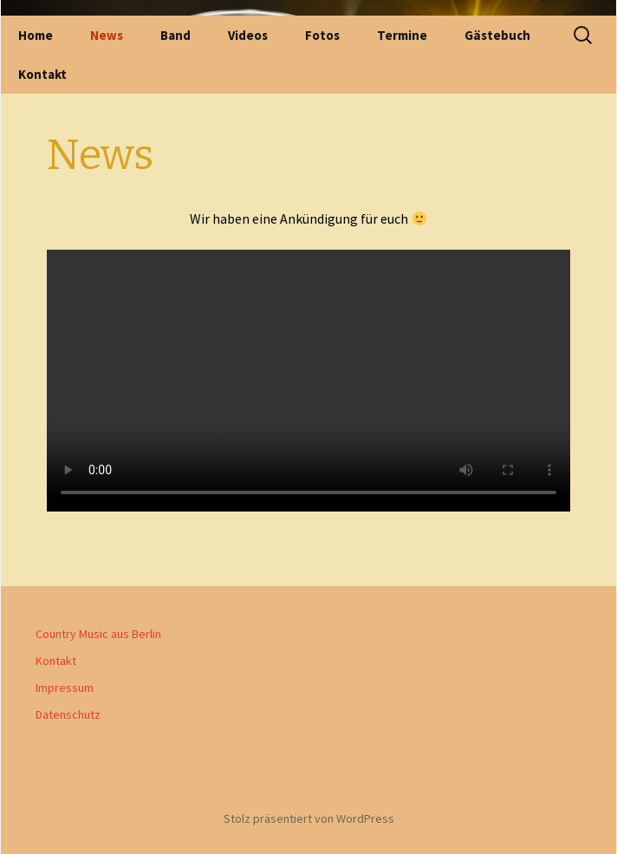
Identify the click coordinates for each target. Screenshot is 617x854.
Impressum (65, 687)
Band (175, 35)
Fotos (322, 35)
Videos (248, 35)
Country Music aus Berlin (98, 634)
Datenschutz (68, 714)
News (106, 35)
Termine (402, 35)
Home (35, 35)
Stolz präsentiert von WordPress (309, 818)
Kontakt (42, 74)
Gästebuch (497, 35)
